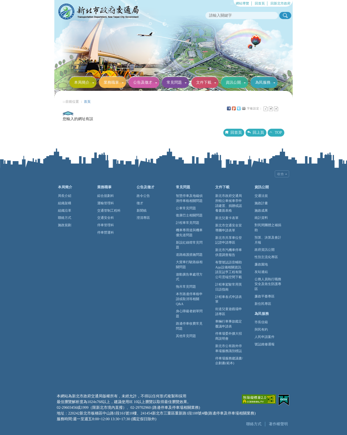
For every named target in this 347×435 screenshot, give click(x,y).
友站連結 (261, 272)
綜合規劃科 (105, 196)
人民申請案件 (265, 337)
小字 (266, 109)
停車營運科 (105, 232)
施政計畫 (261, 203)
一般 (271, 109)
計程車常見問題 (187, 223)
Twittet (239, 108)
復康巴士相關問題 (189, 215)
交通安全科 (105, 218)
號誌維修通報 (265, 344)
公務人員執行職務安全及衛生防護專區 (268, 284)
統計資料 (261, 218)
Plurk (234, 108)
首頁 (87, 101)
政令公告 (143, 196)
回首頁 (260, 3)
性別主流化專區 (266, 257)
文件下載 (203, 82)
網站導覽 (242, 3)
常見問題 (174, 82)
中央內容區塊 (281, 108)
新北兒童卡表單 (227, 218)
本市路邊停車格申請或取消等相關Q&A (189, 299)
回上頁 (258, 132)
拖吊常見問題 (186, 286)
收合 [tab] (282, 173)
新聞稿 (142, 210)
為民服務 (262, 82)
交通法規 (261, 196)
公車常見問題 (186, 208)
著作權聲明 (278, 424)
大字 (276, 109)
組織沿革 (64, 210)
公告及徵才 (142, 82)
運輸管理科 (105, 203)
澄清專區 (143, 218)
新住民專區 (263, 304)
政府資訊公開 (265, 249)
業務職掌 (111, 82)
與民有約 (261, 329)
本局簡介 (81, 82)
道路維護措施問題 (189, 254)
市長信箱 (261, 322)
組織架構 (64, 203)
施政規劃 (64, 225)
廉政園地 (261, 264)
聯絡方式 (64, 218)
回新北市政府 (280, 3)
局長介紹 (64, 196)
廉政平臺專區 (265, 296)
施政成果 (261, 210)
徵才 (140, 203)
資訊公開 (233, 82)
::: (231, 3)
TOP (278, 132)
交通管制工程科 (109, 210)
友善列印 (244, 108)
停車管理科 (105, 225)
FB (229, 108)
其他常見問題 (186, 336)
